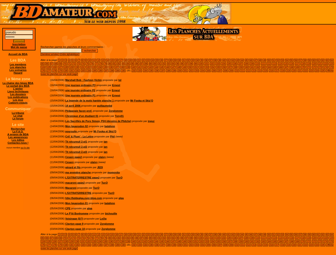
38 (215, 60)
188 (111, 71)
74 (83, 64)
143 (150, 67)
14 (107, 60)
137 (116, 67)
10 (89, 60)
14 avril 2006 (73, 105)
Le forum (17, 118)
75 (87, 64)
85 (132, 64)
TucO (119, 177)
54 (287, 60)
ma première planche (78, 172)
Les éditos (18, 140)
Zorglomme (116, 110)
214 (260, 71)
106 (235, 64)
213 (254, 71)
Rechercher (18, 128)
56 (296, 60)
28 (170, 60)
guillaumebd (104, 105)
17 (121, 60)
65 (42, 64)
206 (214, 71)
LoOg (103, 218)
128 (65, 67)
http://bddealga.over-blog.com (83, 198)
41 (229, 60)
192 (134, 71)
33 (193, 60)
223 (311, 71)
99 (196, 64)
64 (332, 60)
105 (229, 64)
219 (288, 71)
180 (66, 71)
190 (123, 71)
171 (308, 67)
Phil (112, 136)
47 (255, 60)
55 (291, 60)
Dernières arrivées (50, 54)
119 (308, 64)
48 (260, 60)
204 (202, 71)
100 (201, 64)
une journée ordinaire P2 (80, 90)
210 (237, 71)
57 (300, 60)
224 (317, 71)
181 (72, 71)
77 (96, 64)
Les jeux (18, 99)
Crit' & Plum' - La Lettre (79, 136)
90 (155, 64)
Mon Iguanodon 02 (76, 126)
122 (325, 64)
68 (56, 64)
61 (318, 60)
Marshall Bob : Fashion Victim (83, 80)
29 (175, 60)
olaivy (102, 157)
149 (184, 67)
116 (291, 64)
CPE (67, 208)
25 (157, 60)
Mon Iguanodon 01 (76, 203)
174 (325, 67)
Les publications (18, 97)
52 (278, 60)
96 (182, 64)
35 (201, 60)
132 (88, 67)
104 (223, 64)
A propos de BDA (18, 134)
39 (219, 60)
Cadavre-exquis (18, 102)
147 (173, 67)
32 (188, 60)
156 (224, 67)
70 (65, 64)
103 (218, 64)
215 (265, 71)
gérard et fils (72, 167)
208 (225, 71)
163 (263, 67)
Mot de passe (19, 47)
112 (269, 64)
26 (161, 60)
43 (237, 60)
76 (92, 64)
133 (94, 67)
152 (201, 67)
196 (157, 71)
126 (54, 67)
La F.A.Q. (17, 131)
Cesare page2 (73, 157)
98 (191, 64)
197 (162, 71)
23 (148, 60)
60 (314, 60)
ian (105, 141)
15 (112, 60)
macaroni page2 (75, 182)
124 (43, 67)
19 (130, 60)
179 (60, 71)
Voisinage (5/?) (74, 218)
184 (89, 71)
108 (246, 64)
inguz (151, 121)
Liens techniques (17, 91)
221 (300, 71)
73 (78, 64)
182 (77, 71)
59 (309, 60)
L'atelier (18, 88)
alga (121, 198)
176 (43, 71)
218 (282, 71)
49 (264, 60)
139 (128, 67)
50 (269, 60)
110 (257, 64)
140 (133, 67)
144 (156, 67)
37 (211, 60)
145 (162, 67)
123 (331, 64)
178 (54, 71)
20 (134, 60)
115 (286, 64)
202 (191, 71)
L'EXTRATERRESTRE (78, 193)
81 (114, 64)
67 (51, 64)
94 (173, 64)
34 (197, 60)
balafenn (110, 126)
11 (94, 60)
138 (122, 67)
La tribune (18, 113)
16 (116, 60)
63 (327, 60)
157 (229, 67)
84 (128, 64)
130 (77, 67)
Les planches (18, 67)
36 (206, 60)
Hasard (18, 72)
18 (125, 60)
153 (207, 67)
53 (282, 60)
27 (166, 60)
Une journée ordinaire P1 (80, 95)
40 (224, 60)
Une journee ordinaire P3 (80, 85)
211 (242, 71)
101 (206, 64)
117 (297, 64)
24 (152, 60)
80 (110, 64)
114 (280, 64)
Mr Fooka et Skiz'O (141, 100)
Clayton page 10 (75, 228)
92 (164, 64)
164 (269, 67)
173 (320, 67)
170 (303, 67)
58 (305, 60)
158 (235, 67)
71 (69, 64)
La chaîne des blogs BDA (18, 83)
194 (145, 71)
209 (231, 71)
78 (101, 64)
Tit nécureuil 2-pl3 (76, 151)
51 (273, 60)
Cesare (69, 162)
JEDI (100, 167)
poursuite (71, 131)
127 (60, 67)
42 (233, 60)
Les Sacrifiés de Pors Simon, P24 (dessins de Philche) (98, 121)
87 (141, 64)
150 (190, 67)
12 (98, 60)
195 (151, 71)
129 (71, 67)
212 (248, 71)
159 (241, 67)
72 (74, 64)
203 (197, 71)
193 (139, 71)
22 (143, 60)
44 (242, 60)
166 (280, 67)
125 (48, 67)
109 (252, 64)
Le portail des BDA (18, 85)
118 (303, 64)
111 (263, 64)
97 (187, 64)
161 (252, 67)
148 (178, 67)
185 (94, 71)
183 (83, 71)
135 (105, 67)
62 (323, 60)
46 (251, 60)
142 (145, 67)
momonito (113, 172)
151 (195, 67)
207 (219, 71)
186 (100, 71)
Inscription (18, 44)
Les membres (18, 64)
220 (294, 71)
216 (271, 71)
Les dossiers (18, 94)
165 (274, 67)
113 (274, 64)
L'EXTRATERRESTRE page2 (82, 177)
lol (119, 80)
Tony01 (119, 116)
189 (117, 71)
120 (314, 64)
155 (218, 67)
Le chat (18, 115)
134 (99, 67)
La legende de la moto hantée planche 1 (89, 100)
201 (185, 71)
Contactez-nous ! (17, 142)
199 (174, 71)
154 (212, 67)
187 (106, 71)
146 (167, 67)
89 (151, 64)
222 (305, 71)
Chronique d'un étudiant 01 (81, 116)
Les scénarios (17, 70)
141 (139, 67)
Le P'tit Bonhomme (76, 213)
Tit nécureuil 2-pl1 (76, 141)
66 (47, 64)
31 (184, 60)
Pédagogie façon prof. (78, 110)
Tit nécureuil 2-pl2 (76, 146)
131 (82, 67)
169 (297, 67)
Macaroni (70, 187)
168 (292, 67)
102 (212, 64)
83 (123, 64)
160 (246, 67)
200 (180, 71)
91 (159, 64)
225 (323, 71)
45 (246, 60)
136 (111, 67)
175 (331, 67)
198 (168, 71)
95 (177, 64)
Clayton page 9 (74, 223)
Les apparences (18, 137)
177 (49, 71)
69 (60, 64)
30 (179, 60)
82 (119, 64)
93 (169, 64)
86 (137, 64)
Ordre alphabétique (70, 54)
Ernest (116, 85)
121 (320, 64)
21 (139, 60)
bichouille (111, 213)
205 (208, 71)
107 (240, 64)
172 (314, 67)
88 (146, 64)
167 (286, 67)
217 (277, 71)
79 (105, 64)
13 (103, 60)
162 (257, 67)
